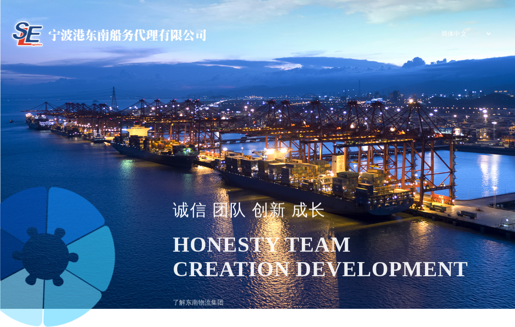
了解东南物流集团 (198, 305)
